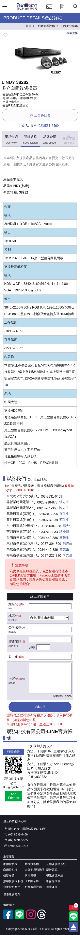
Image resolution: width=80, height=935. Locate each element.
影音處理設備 (33, 887)
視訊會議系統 (54, 875)
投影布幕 (9, 875)
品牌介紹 (49, 139)
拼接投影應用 (11, 887)
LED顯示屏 (32, 881)
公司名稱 (15, 627)
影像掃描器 (53, 881)
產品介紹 (11, 139)
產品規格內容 (35, 158)
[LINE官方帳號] (19, 918)
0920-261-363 (47, 508)
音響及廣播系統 (56, 864)
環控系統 (52, 869)
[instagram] (31, 918)
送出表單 (40, 706)
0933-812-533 (48, 532)
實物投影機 (32, 864)
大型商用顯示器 (35, 869)
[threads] (42, 918)
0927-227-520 (51, 555)
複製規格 (72, 33)
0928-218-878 (47, 502)
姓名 (12, 604)
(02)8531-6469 (48, 125)
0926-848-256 (48, 514)
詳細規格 (30, 139)
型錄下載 (68, 139)
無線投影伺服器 (13, 881)
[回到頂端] (73, 927)
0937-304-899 (51, 544)
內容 (12, 678)
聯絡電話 (15, 641)
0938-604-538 (48, 520)
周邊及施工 (53, 887)
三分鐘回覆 (40, 115)
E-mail (13, 656)
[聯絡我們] (49, 10)
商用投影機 (10, 869)
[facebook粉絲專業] (8, 918)
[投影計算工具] (62, 10)
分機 (32, 647)
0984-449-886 (48, 538)
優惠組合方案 (11, 894)
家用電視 (30, 875)
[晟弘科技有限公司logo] (27, 9)
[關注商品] (73, 907)
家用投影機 (10, 864)
